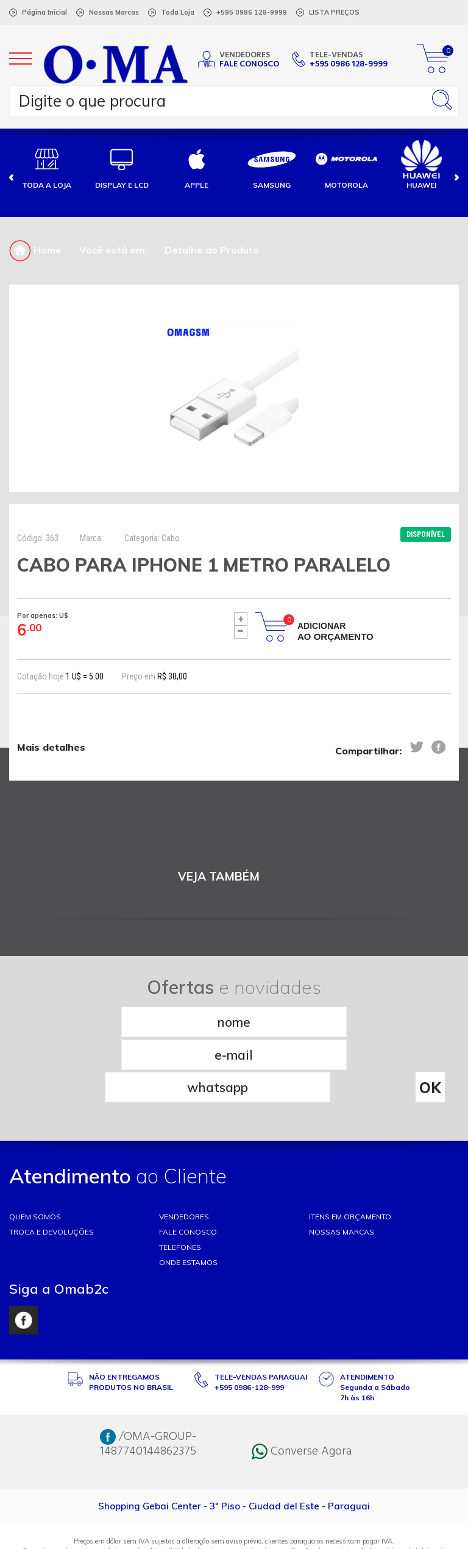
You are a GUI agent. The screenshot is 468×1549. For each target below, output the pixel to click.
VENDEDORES (184, 1150)
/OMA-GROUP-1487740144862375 (148, 1377)
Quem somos (35, 1150)
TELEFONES (180, 1180)
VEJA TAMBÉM (219, 877)
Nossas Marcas (114, 12)
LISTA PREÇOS (334, 12)
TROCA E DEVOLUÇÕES (51, 1165)
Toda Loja (177, 12)
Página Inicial (44, 12)
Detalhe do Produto (212, 250)
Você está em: (113, 250)
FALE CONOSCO (188, 1165)
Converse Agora (302, 1385)
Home (35, 250)
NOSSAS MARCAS (341, 1165)
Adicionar (335, 631)
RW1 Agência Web (234, 1535)
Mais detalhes (51, 748)
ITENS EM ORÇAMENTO (350, 1150)
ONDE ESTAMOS (188, 1195)
